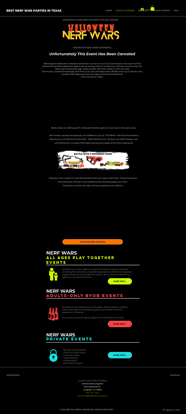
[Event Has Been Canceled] (92, 241)
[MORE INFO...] (120, 281)
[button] (152, 8)
